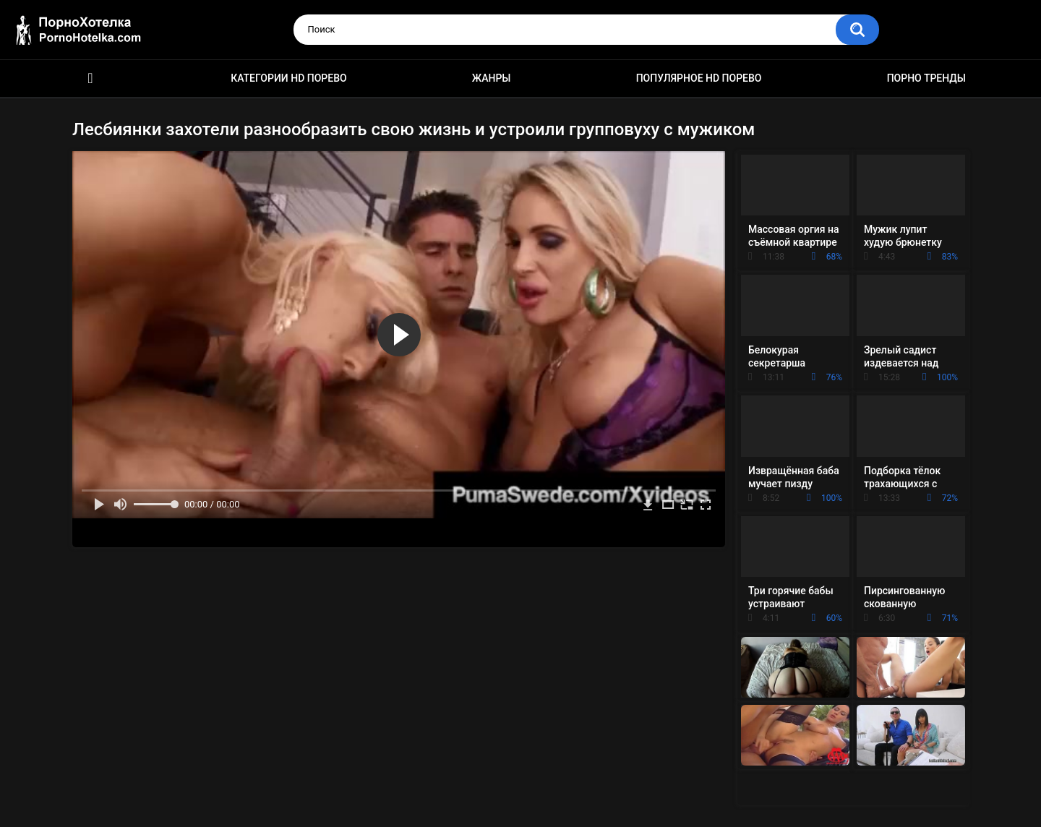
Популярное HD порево (699, 78)
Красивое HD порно (90, 78)
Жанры (491, 78)
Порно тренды (926, 78)
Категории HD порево (289, 78)
